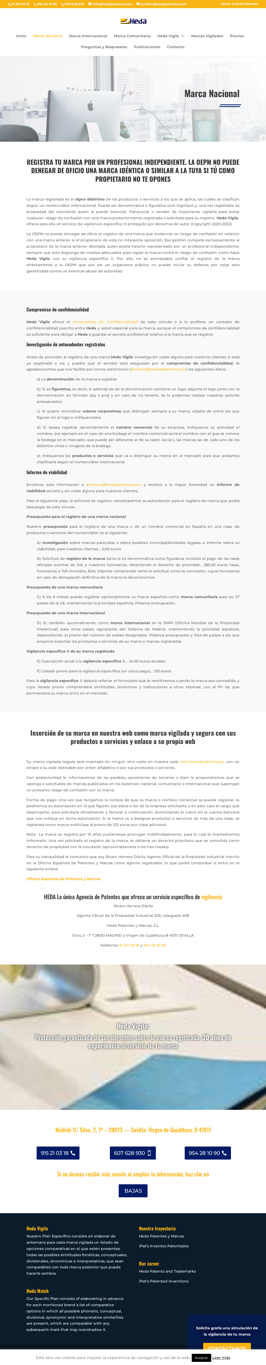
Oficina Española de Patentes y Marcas (63, 878)
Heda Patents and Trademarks (167, 1271)
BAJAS (133, 1191)
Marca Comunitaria (132, 36)
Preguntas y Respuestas (104, 47)
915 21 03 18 (55, 1153)
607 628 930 (129, 1153)
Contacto (175, 47)
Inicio (21, 36)
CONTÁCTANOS (227, 1348)
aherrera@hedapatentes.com (158, 369)
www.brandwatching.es (201, 761)
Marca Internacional (88, 36)
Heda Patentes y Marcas (161, 1236)
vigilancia (211, 896)
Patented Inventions (169, 1281)
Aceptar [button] (201, 1358)
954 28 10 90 (154, 945)
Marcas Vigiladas (207, 36)
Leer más (221, 1357)
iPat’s (144, 1281)
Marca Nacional (47, 36)
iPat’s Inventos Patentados (164, 1246)
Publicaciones (147, 47)
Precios (237, 36)
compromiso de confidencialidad (105, 322)
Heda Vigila (168, 36)
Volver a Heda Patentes (239, 4)
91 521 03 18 (129, 945)
